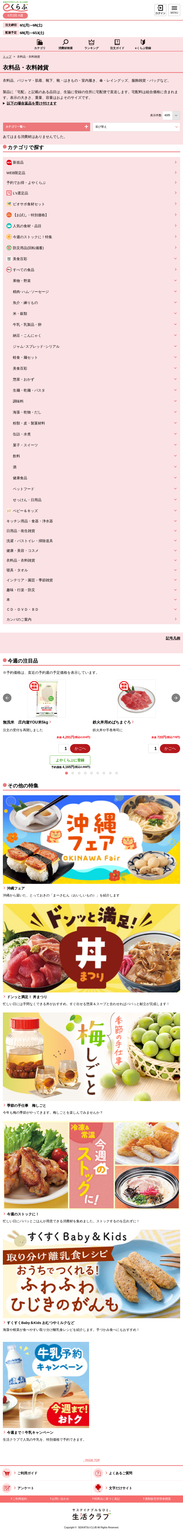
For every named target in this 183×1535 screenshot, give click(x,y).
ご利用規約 (20, 1498)
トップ (7, 56)
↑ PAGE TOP (91, 1460)
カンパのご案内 (18, 619)
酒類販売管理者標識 (158, 1498)
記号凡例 (173, 638)
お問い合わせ (60, 1498)
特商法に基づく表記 (107, 1498)
